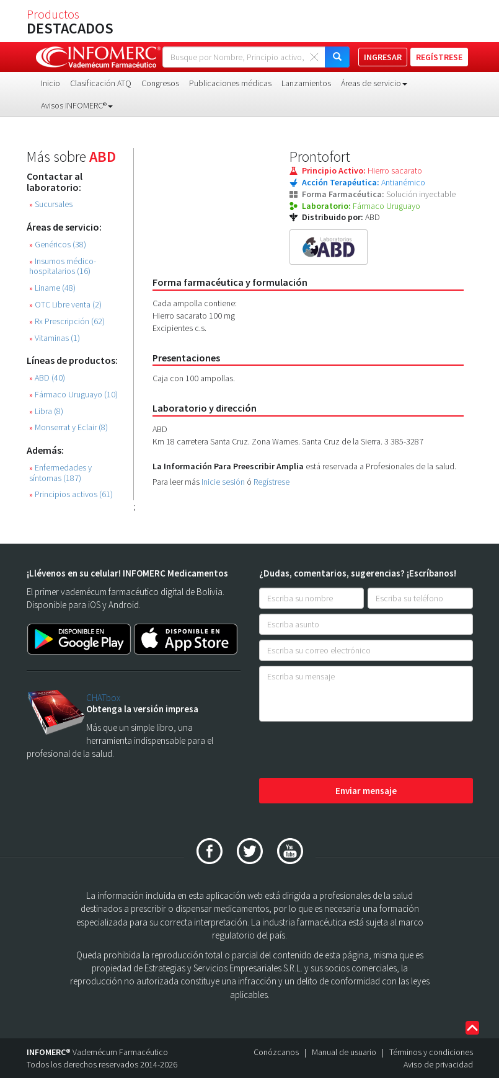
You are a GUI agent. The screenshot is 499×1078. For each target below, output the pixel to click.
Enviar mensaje (366, 791)
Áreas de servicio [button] (374, 83)
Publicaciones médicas (230, 83)
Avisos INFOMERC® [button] (77, 105)
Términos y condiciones (431, 1052)
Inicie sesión (223, 481)
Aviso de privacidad (438, 1064)
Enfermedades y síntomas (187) (60, 473)
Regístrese (271, 481)
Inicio (50, 83)
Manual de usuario (344, 1052)
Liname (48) (52, 288)
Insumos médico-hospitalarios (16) (62, 266)
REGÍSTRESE (439, 57)
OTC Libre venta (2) (65, 304)
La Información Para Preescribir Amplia (228, 466)
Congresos (160, 83)
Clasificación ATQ (100, 83)
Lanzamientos (306, 83)
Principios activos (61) (71, 494)
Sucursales (51, 204)
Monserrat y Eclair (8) (68, 427)
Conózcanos (276, 1052)
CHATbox (103, 698)
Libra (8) (46, 411)
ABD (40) (47, 378)
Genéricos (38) (57, 244)
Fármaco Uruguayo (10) (73, 394)
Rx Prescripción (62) (67, 321)
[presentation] (353, 751)
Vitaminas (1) (54, 338)
